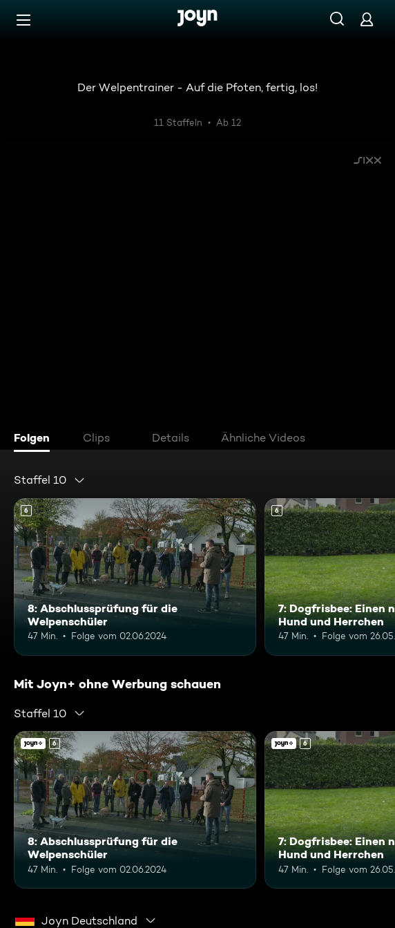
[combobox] (50, 480)
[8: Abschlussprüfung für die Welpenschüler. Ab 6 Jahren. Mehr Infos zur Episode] (135, 577)
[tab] (35, 439)
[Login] (366, 19)
